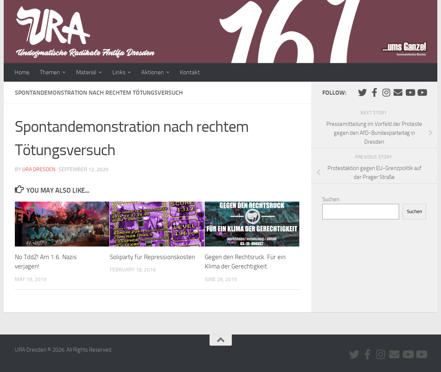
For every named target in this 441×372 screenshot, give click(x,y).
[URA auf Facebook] (374, 92)
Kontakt (190, 72)
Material (86, 72)
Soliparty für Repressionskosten (152, 257)
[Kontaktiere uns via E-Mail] (398, 92)
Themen (50, 72)
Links (118, 72)
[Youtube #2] (421, 92)
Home (21, 72)
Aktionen (152, 72)
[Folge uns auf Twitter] (362, 92)
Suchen (330, 199)
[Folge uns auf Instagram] (386, 92)
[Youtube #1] (409, 92)
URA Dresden (38, 169)
